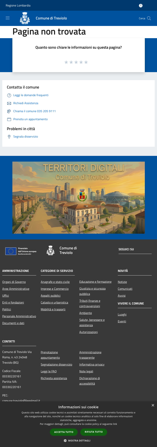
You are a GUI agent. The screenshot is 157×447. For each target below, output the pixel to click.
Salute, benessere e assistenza (92, 322)
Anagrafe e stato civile (55, 281)
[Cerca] (149, 18)
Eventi (122, 321)
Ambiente (85, 313)
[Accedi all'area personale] (140, 5)
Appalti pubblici (51, 295)
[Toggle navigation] (7, 18)
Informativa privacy (91, 364)
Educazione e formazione (95, 281)
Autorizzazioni (88, 332)
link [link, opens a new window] (115, 424)
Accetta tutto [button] (63, 432)
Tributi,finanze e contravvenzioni (89, 303)
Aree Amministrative (15, 288)
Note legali (86, 371)
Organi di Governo (14, 281)
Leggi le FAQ (49, 371)
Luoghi (122, 314)
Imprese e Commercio (55, 288)
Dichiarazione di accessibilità (89, 381)
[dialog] (78, 424)
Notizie (122, 281)
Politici (6, 309)
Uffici (5, 295)
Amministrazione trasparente (90, 355)
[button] (79, 440)
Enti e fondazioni (13, 302)
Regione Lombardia (18, 5)
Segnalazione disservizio (56, 364)
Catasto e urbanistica (54, 302)
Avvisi (122, 295)
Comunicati (125, 288)
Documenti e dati (13, 323)
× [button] (152, 405)
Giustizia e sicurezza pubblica (92, 291)
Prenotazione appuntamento (50, 355)
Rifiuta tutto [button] (94, 431)
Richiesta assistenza (54, 378)
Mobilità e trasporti (53, 309)
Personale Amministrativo (19, 316)
